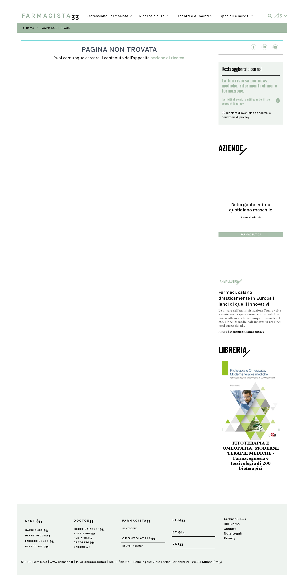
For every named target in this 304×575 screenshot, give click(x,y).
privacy (244, 117)
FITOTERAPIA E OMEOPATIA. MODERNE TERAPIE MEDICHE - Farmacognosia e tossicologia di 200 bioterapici (251, 456)
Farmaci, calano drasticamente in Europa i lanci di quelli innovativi (246, 298)
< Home (28, 28)
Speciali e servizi (236, 15)
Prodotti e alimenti (193, 15)
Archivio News (235, 519)
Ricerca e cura (153, 15)
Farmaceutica (250, 234)
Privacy (229, 538)
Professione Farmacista (109, 15)
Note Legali (233, 533)
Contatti (230, 529)
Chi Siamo (232, 524)
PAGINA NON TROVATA (55, 28)
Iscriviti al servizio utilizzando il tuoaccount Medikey (246, 101)
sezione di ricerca (167, 57)
